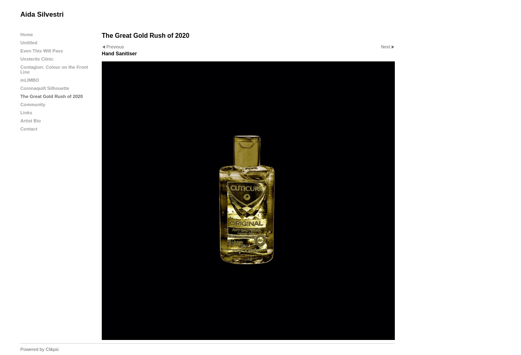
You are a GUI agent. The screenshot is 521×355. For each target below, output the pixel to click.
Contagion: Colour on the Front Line (54, 69)
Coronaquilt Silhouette (44, 88)
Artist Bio (30, 120)
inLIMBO (29, 80)
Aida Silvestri (41, 14)
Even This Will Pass (41, 50)
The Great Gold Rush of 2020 (51, 96)
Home (26, 34)
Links (26, 112)
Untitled (28, 42)
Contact (28, 128)
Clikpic (52, 349)
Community (33, 104)
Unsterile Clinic (36, 59)
